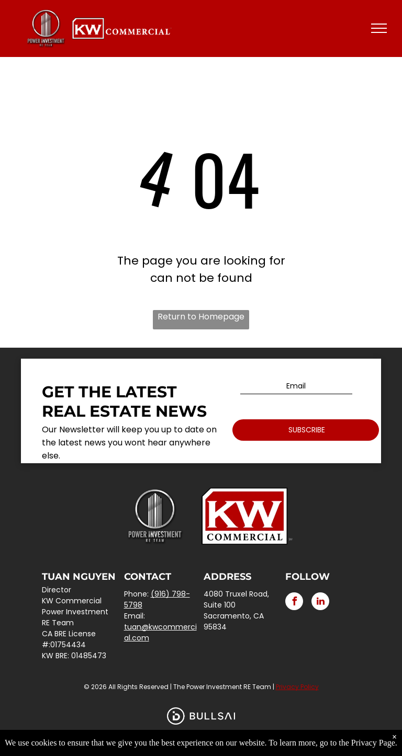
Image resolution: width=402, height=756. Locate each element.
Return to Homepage (201, 317)
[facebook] (294, 602)
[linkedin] (320, 602)
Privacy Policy (297, 686)
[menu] (379, 28)
